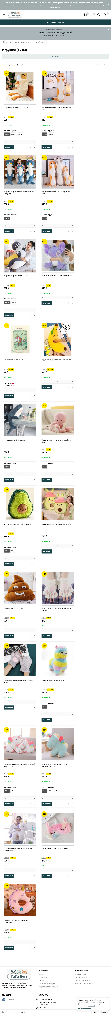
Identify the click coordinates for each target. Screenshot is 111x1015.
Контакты (42, 980)
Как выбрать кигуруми (47, 983)
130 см (20, 134)
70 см (45, 134)
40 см (45, 467)
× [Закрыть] (106, 999)
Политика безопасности (84, 983)
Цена (37, 65)
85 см (7, 218)
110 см (13, 302)
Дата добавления (23, 65)
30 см (13, 551)
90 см (13, 134)
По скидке (7, 65)
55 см (57, 791)
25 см (7, 791)
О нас (41, 974)
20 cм (7, 551)
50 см (7, 134)
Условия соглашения (82, 980)
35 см (45, 707)
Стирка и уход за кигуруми (48, 987)
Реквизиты (43, 977)
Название (48, 65)
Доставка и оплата (82, 974)
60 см (7, 467)
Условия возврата (81, 977)
